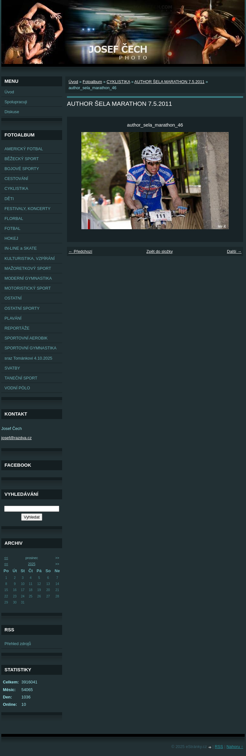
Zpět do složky (159, 251)
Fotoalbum (92, 81)
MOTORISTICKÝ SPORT (27, 288)
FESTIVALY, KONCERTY (27, 208)
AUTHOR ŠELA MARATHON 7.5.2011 (170, 81)
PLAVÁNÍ (12, 318)
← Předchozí (80, 251)
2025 (32, 564)
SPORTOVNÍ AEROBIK (26, 338)
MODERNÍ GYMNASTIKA (28, 278)
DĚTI (9, 198)
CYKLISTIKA (16, 188)
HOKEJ (11, 238)
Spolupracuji (15, 101)
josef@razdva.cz (16, 437)
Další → (234, 251)
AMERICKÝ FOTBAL (23, 148)
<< (6, 558)
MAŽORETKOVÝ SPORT (27, 268)
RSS (219, 746)
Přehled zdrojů (17, 643)
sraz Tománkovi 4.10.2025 (28, 358)
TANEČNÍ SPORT (20, 378)
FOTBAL (12, 228)
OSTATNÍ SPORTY (22, 308)
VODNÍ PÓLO (17, 388)
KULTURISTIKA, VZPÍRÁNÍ (29, 258)
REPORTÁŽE (16, 328)
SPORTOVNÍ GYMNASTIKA (30, 348)
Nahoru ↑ (234, 746)
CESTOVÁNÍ (16, 178)
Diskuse (11, 111)
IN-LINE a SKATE (20, 248)
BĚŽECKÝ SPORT (21, 158)
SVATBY (12, 368)
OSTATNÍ (13, 298)
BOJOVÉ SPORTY (21, 168)
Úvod (9, 92)
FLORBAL (13, 218)
